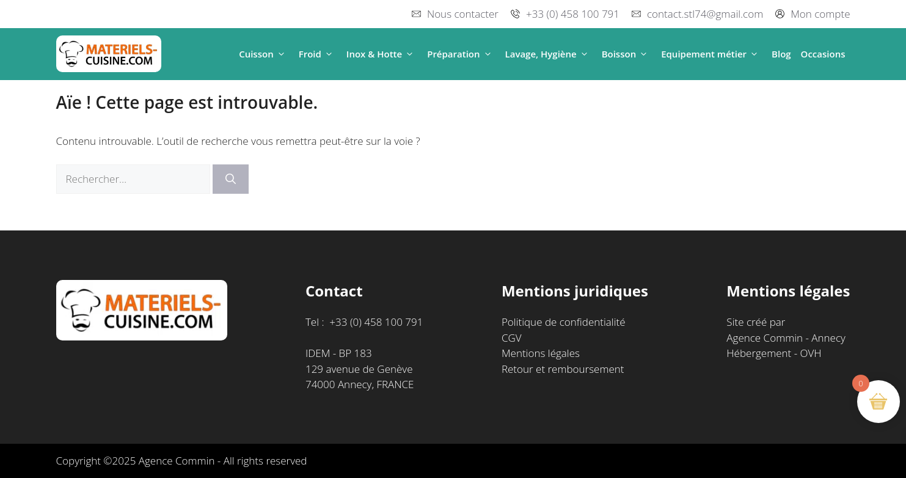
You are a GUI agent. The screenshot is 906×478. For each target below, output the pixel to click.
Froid (318, 54)
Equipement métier (711, 54)
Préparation (461, 54)
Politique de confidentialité (564, 322)
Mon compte (820, 14)
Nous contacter (463, 14)
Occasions (823, 54)
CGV (512, 338)
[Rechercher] (231, 179)
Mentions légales (541, 353)
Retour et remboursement (563, 369)
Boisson (627, 54)
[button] (281, 54)
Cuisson (264, 54)
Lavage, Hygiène (548, 54)
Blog (781, 54)
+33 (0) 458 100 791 (572, 14)
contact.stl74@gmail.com (705, 14)
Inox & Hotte (381, 54)
